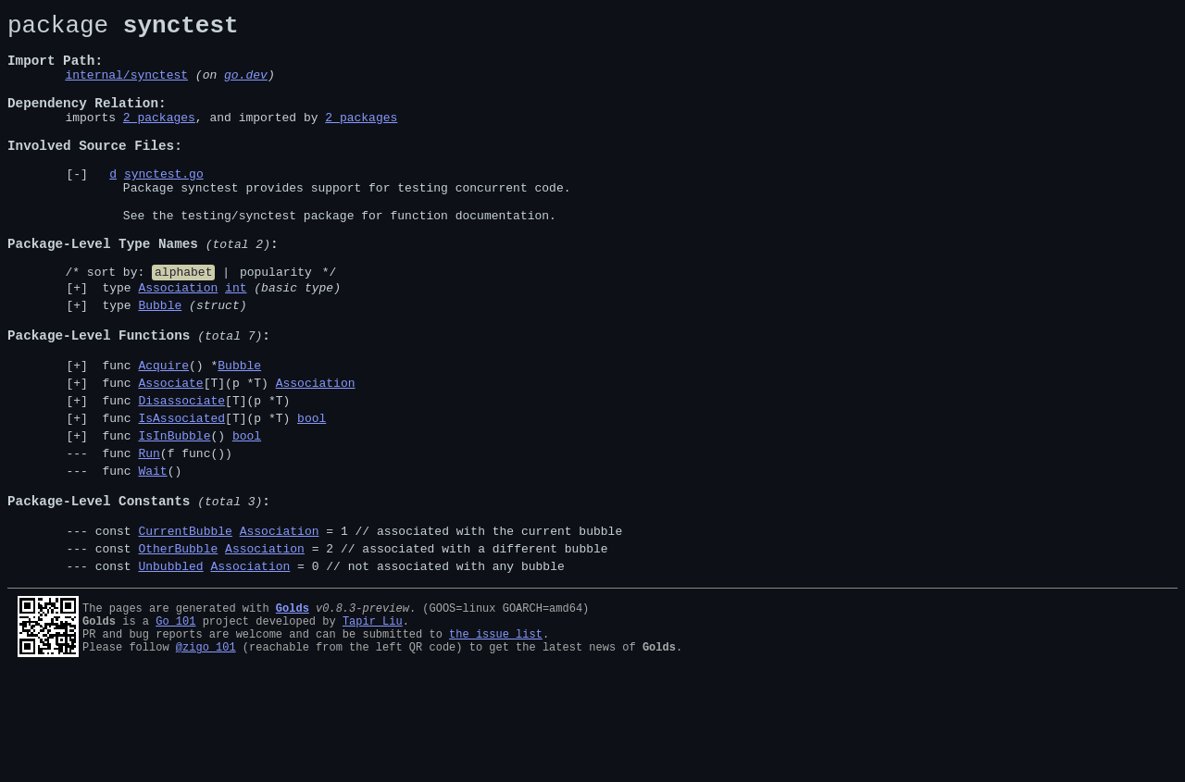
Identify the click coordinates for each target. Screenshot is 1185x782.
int (235, 342)
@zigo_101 (206, 755)
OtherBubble (178, 647)
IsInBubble (174, 515)
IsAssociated (181, 495)
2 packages (159, 138)
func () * (178, 434)
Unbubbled (170, 668)
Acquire (163, 434)
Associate (170, 454)
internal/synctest (126, 88)
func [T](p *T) (225, 454)
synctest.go (164, 206)
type (218, 342)
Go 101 (175, 723)
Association (178, 342)
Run (148, 536)
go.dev (246, 88)
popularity (276, 324)
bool (311, 495)
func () (178, 515)
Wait (152, 556)
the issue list (496, 739)
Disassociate (181, 474)
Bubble (159, 362)
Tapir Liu (373, 723)
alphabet (183, 324)
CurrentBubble (184, 627)
